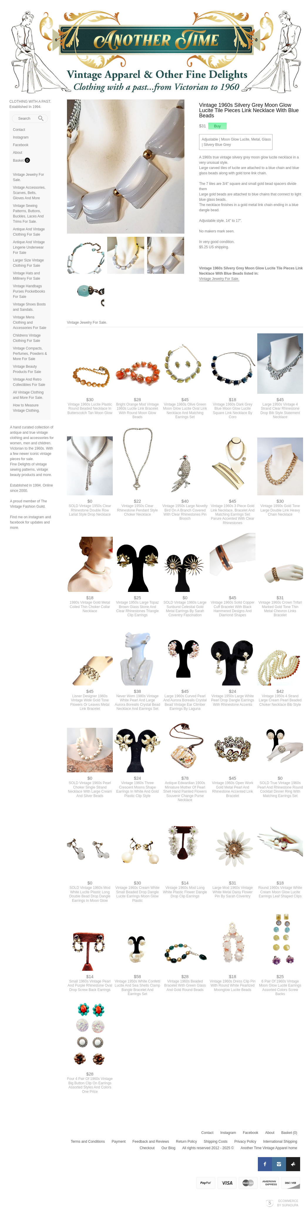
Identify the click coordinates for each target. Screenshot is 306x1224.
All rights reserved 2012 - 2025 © (208, 1148)
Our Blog (168, 1148)
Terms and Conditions (88, 1141)
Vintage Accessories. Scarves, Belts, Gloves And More (29, 192)
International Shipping (280, 1141)
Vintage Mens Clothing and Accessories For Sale (29, 322)
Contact (19, 130)
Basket (19, 160)
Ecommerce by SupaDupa (287, 1202)
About (17, 153)
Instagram (20, 137)
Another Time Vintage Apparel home (269, 1148)
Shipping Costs (216, 1141)
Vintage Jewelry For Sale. (219, 279)
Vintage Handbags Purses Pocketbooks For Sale (29, 291)
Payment (118, 1141)
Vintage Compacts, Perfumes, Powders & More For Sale (30, 353)
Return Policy (186, 1141)
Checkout (147, 1148)
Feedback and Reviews (150, 1141)
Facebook (20, 145)
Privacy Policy (245, 1141)
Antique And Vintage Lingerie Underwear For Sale (29, 247)
